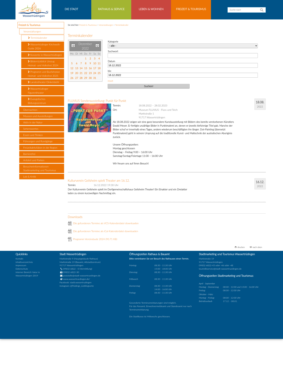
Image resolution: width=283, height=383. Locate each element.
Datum (111, 105)
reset (110, 124)
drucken (241, 291)
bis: (109, 115)
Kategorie (113, 85)
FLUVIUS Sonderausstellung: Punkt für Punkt (97, 145)
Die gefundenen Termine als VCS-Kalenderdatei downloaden (106, 267)
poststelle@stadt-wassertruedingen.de (81, 320)
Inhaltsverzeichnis (24, 306)
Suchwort (113, 95)
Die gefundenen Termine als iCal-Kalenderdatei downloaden (105, 275)
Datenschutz (22, 313)
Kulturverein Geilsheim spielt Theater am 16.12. (99, 225)
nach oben (257, 291)
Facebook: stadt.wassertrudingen (75, 326)
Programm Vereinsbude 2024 (95, 283)
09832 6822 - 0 (69, 313)
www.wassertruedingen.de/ (76, 323)
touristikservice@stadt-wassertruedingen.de (220, 313)
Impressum (21, 309)
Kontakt (19, 302)
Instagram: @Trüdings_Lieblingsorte (77, 330)
